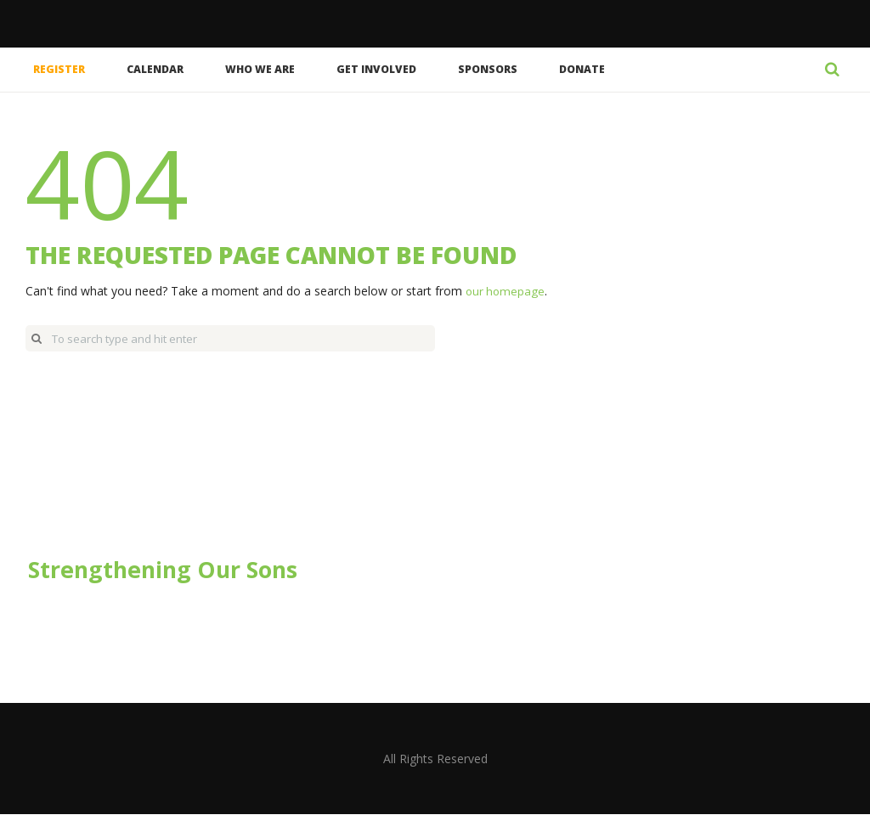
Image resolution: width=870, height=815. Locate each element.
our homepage (506, 291)
